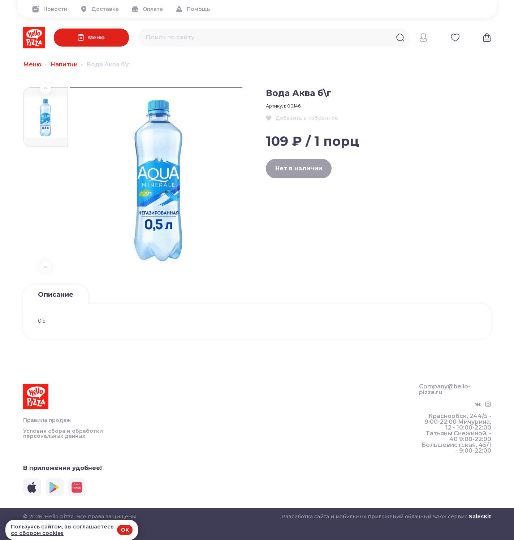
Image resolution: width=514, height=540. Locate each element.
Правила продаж (47, 420)
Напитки (64, 65)
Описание (55, 295)
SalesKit (480, 516)
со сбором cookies (37, 533)
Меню (32, 65)
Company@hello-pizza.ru (444, 389)
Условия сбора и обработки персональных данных (63, 433)
